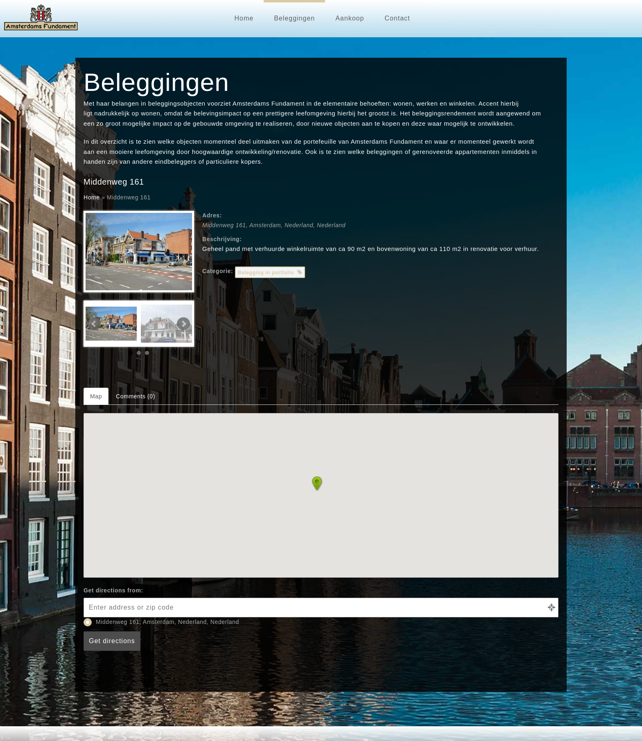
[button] (321, 485)
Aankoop (349, 18)
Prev (94, 323)
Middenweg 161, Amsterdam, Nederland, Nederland (161, 622)
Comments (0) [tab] (135, 396)
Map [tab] (96, 396)
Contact (397, 18)
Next (183, 323)
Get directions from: (113, 590)
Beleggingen (294, 18)
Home (244, 18)
